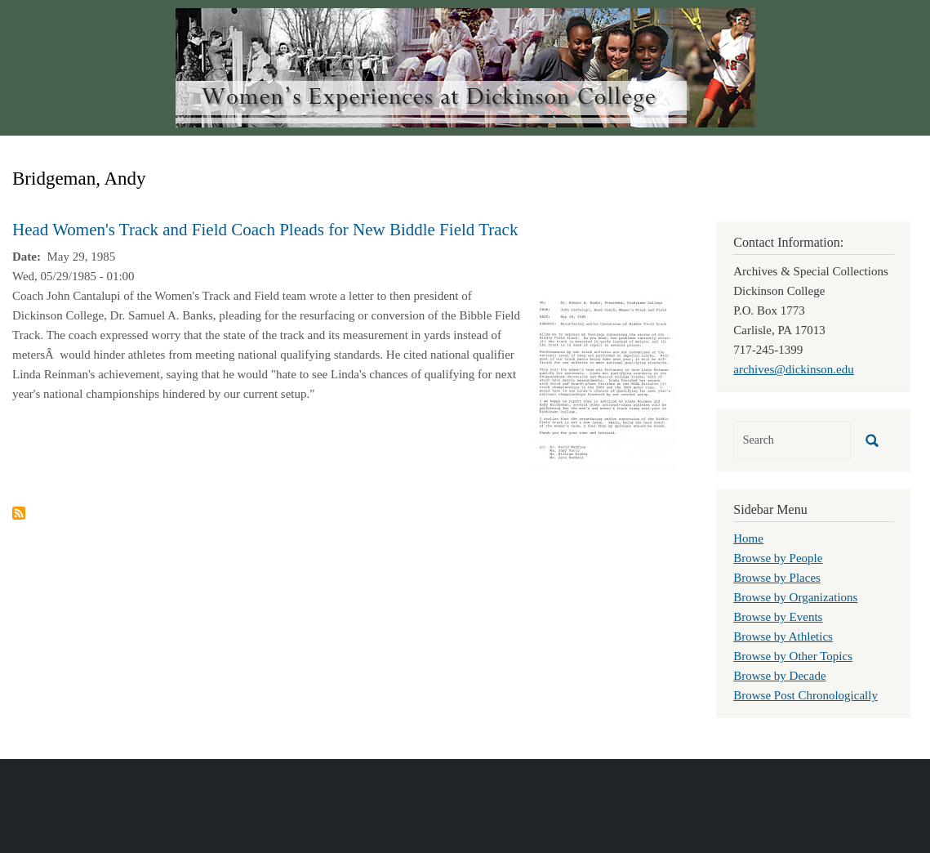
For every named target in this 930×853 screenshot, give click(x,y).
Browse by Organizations (795, 597)
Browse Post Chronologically (805, 695)
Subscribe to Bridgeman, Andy (18, 513)
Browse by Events (777, 616)
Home (748, 538)
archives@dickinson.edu (793, 369)
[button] (603, 382)
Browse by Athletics (783, 636)
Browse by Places (777, 577)
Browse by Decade (779, 675)
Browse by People (777, 558)
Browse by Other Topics (792, 656)
